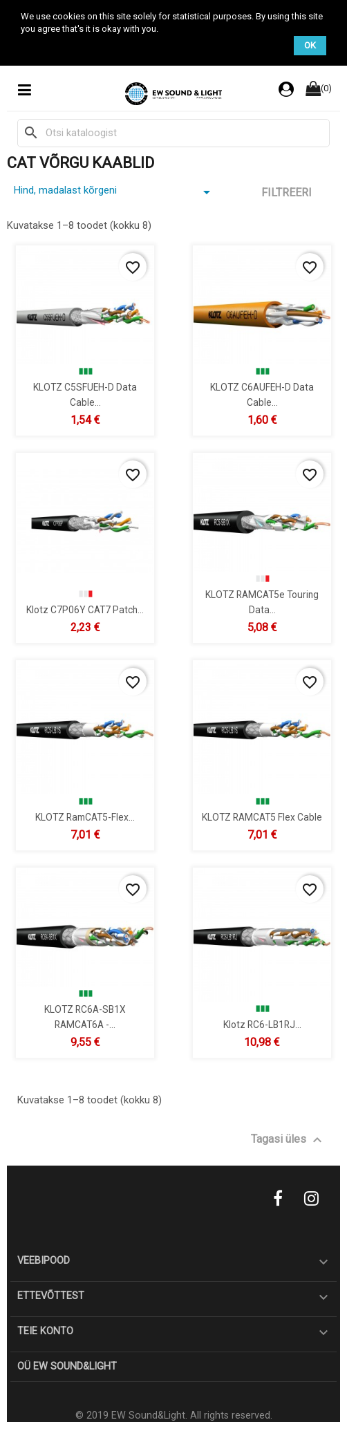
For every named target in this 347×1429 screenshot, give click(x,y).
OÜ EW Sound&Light (67, 1366)
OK (310, 45)
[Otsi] (173, 133)
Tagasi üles (288, 1140)
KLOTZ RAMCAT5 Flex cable (262, 817)
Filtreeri (286, 192)
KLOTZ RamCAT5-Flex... (85, 817)
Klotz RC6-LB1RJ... (262, 1024)
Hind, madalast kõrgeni (114, 192)
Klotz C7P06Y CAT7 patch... (85, 609)
